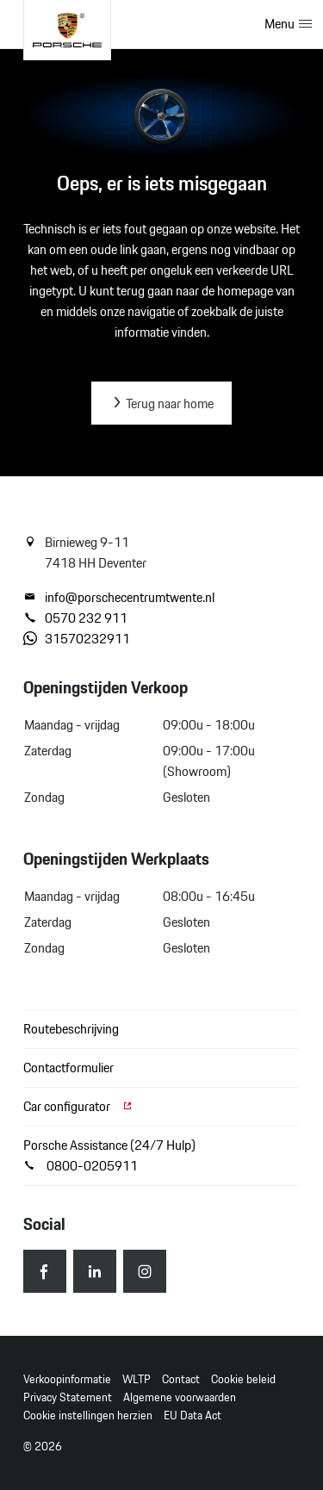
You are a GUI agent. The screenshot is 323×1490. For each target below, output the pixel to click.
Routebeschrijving (71, 1029)
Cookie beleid (243, 1379)
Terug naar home (161, 403)
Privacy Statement (67, 1397)
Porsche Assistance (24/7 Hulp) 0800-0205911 (109, 1155)
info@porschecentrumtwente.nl (118, 597)
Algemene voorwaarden (179, 1397)
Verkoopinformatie (67, 1379)
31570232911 (76, 639)
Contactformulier (68, 1067)
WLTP (136, 1379)
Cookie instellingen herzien (87, 1415)
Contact (181, 1379)
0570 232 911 (75, 618)
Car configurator (78, 1106)
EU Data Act (192, 1415)
